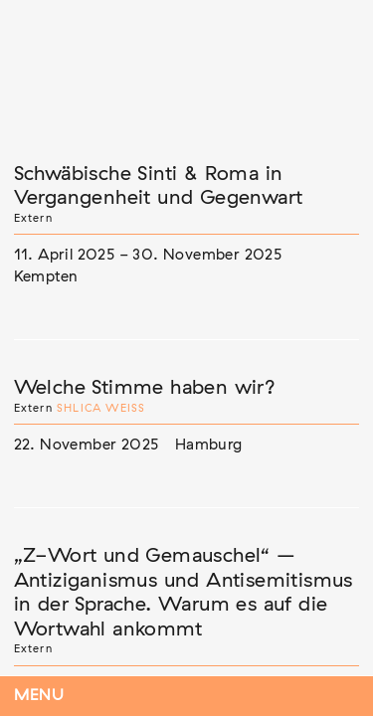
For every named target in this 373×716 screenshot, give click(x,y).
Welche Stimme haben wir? (145, 388)
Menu (39, 695)
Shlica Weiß (101, 408)
